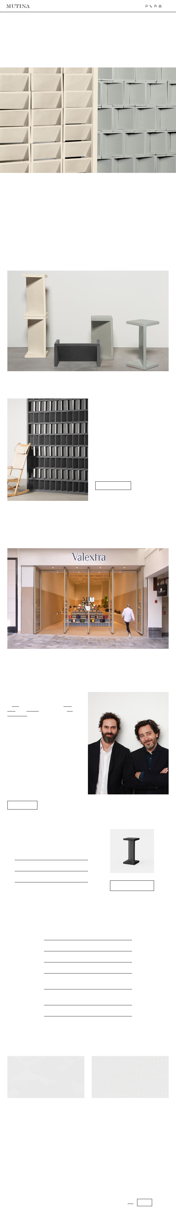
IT (164, 6)
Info (130, 1202)
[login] (155, 5)
